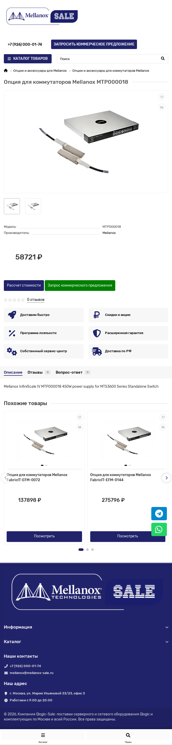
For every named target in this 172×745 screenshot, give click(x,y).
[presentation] (5, 478)
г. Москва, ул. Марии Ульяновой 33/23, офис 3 (47, 693)
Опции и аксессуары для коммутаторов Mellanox (110, 71)
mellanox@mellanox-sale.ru (31, 673)
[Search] (112, 58)
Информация (86, 627)
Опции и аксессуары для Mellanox (40, 71)
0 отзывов (35, 300)
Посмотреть (44, 536)
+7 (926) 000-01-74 (25, 666)
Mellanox (109, 233)
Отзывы (39, 372)
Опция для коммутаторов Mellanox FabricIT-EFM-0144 (120, 477)
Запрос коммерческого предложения (80, 285)
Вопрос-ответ (73, 372)
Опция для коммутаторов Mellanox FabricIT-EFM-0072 (37, 477)
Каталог (86, 641)
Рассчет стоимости (24, 285)
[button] (81, 549)
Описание (13, 372)
